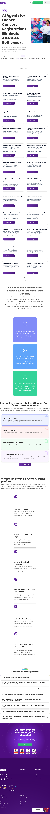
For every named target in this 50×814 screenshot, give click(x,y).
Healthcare (22, 803)
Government (23, 801)
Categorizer (2, 801)
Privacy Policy (23, 776)
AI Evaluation (3, 807)
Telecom (22, 805)
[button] (30, 2)
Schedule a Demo (38, 2)
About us (22, 772)
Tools (1, 799)
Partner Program (38, 778)
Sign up (46, 2)
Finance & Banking (24, 797)
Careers (22, 780)
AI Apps (36, 782)
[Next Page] (25, 277)
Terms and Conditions (25, 774)
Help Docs (37, 776)
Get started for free (25, 464)
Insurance (22, 799)
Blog (36, 774)
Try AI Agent (9, 86)
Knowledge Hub (3, 797)
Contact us (22, 778)
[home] (3, 3)
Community (37, 780)
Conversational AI (4, 803)
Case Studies (38, 772)
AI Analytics (2, 805)
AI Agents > (11, 10)
